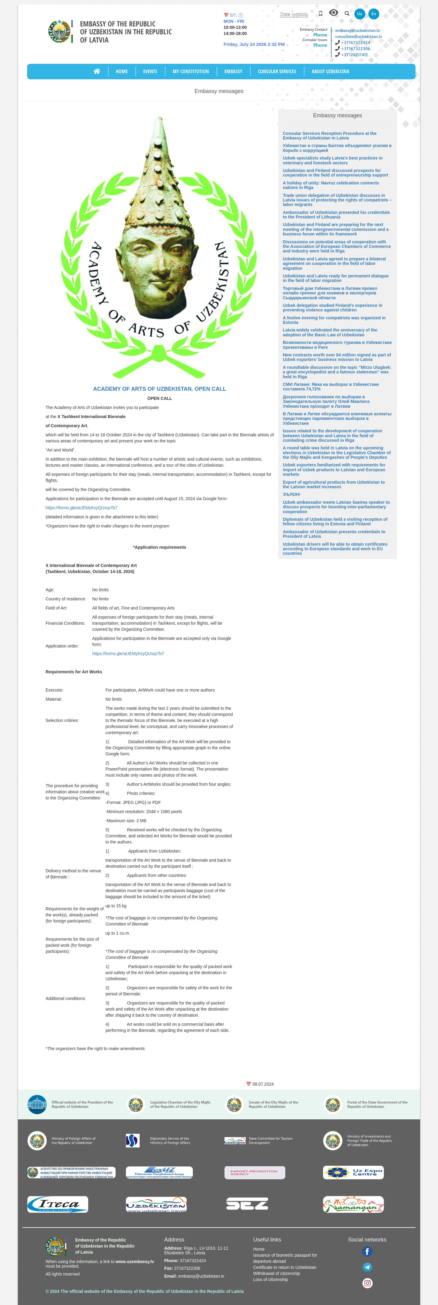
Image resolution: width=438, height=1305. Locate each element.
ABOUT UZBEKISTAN (330, 71)
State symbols (294, 14)
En (373, 13)
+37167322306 (355, 48)
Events (150, 71)
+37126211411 (354, 54)
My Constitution (191, 71)
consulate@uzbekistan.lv (358, 36)
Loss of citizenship (270, 1279)
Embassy (233, 71)
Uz (359, 13)
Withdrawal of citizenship (276, 1273)
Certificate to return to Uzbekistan (285, 1267)
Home (122, 71)
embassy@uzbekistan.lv (357, 30)
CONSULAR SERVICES (277, 71)
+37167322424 (355, 42)
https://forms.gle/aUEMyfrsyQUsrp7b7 (81, 507)
